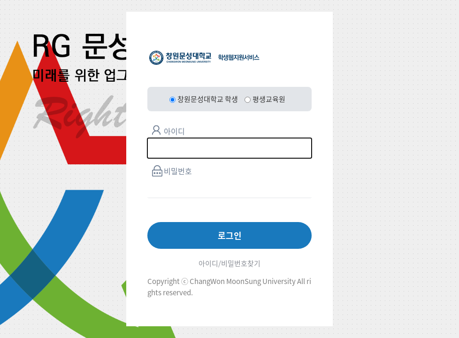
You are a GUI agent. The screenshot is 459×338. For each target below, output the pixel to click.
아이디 (174, 131)
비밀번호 (178, 171)
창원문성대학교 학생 (203, 99)
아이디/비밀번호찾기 (229, 263)
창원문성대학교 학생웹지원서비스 (204, 58)
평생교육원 (265, 99)
